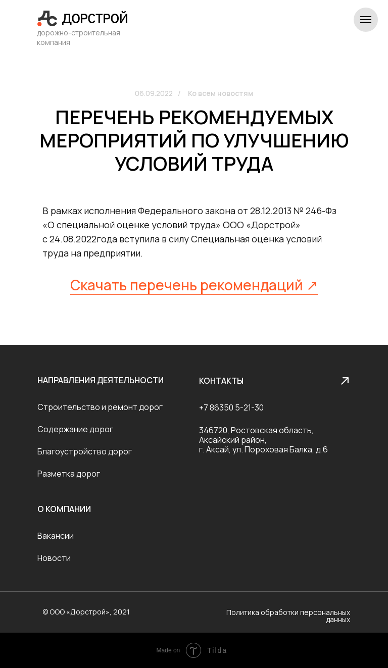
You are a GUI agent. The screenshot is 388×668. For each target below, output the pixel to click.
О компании (64, 509)
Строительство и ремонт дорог (100, 407)
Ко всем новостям (220, 93)
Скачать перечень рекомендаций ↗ (194, 284)
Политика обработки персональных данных (288, 615)
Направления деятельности (100, 380)
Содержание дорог (75, 429)
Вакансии (55, 535)
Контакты (221, 380)
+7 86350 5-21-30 (231, 407)
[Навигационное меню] (365, 19)
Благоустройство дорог (84, 451)
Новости (54, 557)
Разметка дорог (68, 473)
